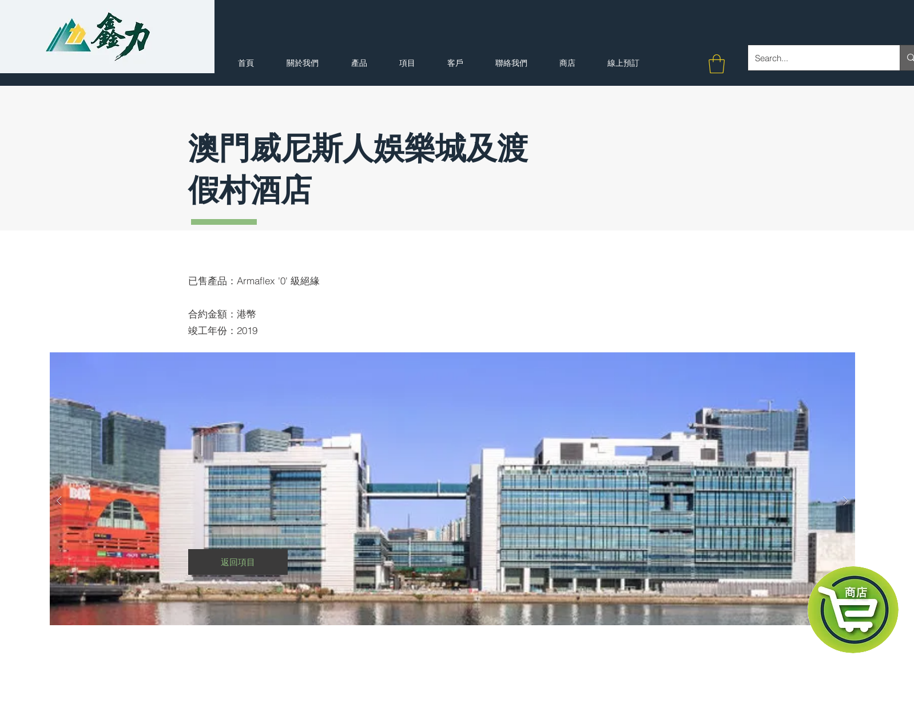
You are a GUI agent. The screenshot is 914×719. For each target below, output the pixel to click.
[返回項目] (238, 562)
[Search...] (815, 57)
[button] (717, 63)
